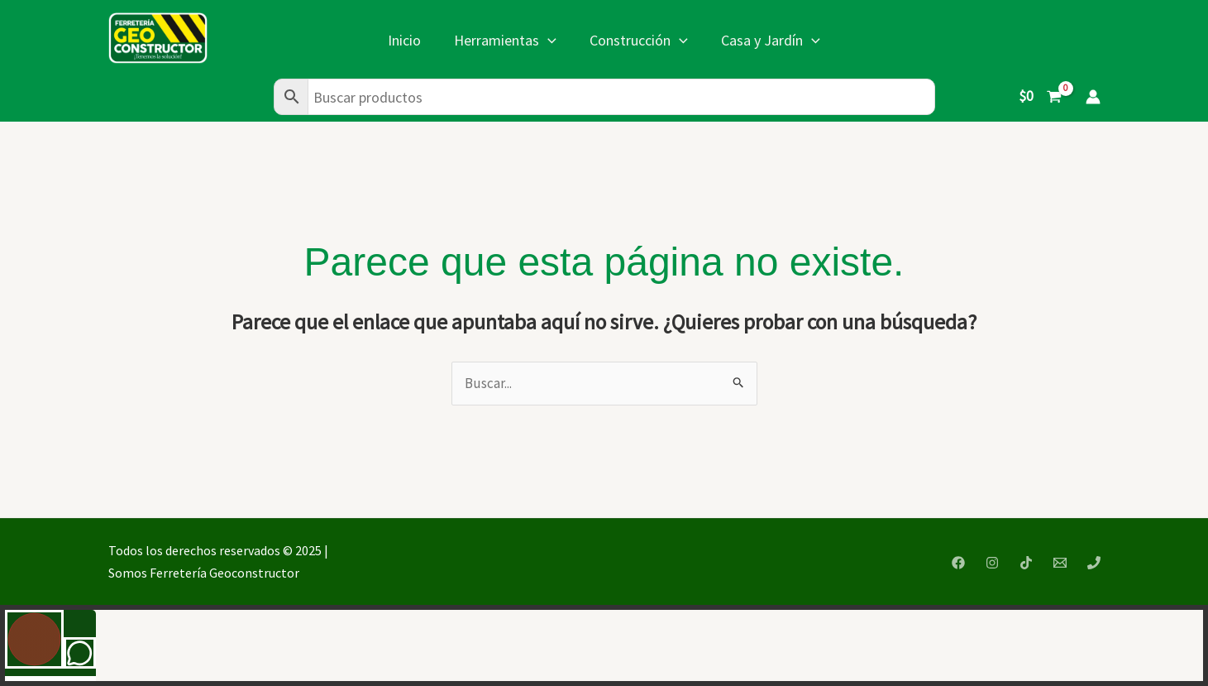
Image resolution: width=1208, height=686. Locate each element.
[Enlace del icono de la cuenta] (1093, 96)
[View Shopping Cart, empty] (1039, 96)
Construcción (639, 40)
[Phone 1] (1094, 562)
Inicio (404, 40)
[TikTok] (1026, 562)
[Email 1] (1060, 562)
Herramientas (505, 40)
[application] (547, 40)
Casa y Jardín (770, 40)
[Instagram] (992, 562)
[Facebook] (958, 562)
